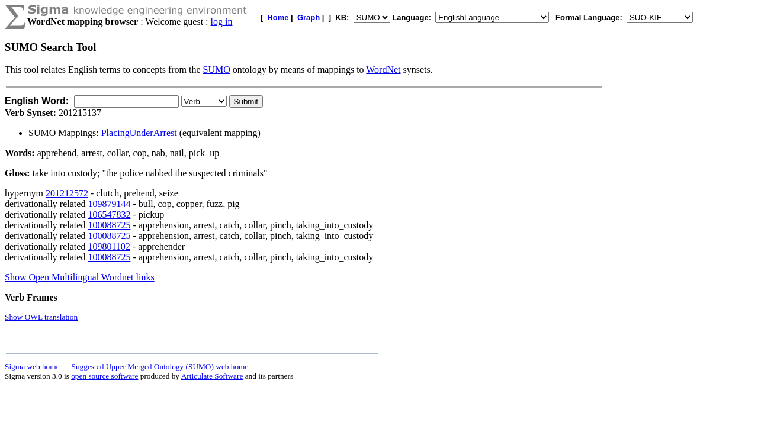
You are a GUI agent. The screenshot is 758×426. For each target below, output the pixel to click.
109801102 (109, 246)
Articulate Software (212, 376)
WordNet (383, 69)
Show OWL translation (41, 316)
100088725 (109, 225)
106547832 (109, 214)
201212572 (67, 193)
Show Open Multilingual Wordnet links (80, 277)
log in (222, 22)
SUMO (216, 69)
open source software (104, 376)
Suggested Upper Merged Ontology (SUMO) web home (160, 366)
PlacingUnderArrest (139, 133)
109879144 (109, 204)
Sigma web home (32, 366)
